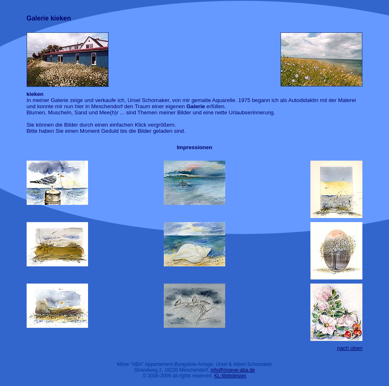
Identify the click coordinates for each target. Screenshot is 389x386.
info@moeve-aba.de (232, 370)
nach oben (349, 348)
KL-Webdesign (230, 376)
